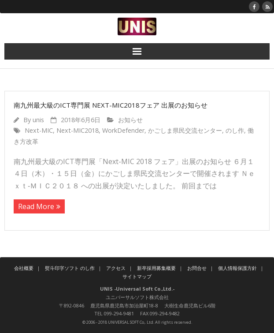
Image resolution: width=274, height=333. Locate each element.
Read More (36, 206)
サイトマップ (137, 276)
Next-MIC (39, 130)
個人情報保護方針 (237, 268)
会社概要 (23, 268)
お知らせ (130, 120)
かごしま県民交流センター (185, 130)
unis (38, 120)
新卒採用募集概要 (156, 268)
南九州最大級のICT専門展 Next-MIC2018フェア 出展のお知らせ (110, 105)
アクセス (116, 268)
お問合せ (197, 268)
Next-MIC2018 (77, 130)
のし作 (235, 130)
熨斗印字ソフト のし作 (70, 268)
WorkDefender (123, 130)
